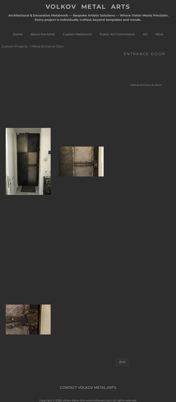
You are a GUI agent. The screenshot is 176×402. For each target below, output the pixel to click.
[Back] (122, 362)
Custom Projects (14, 46)
